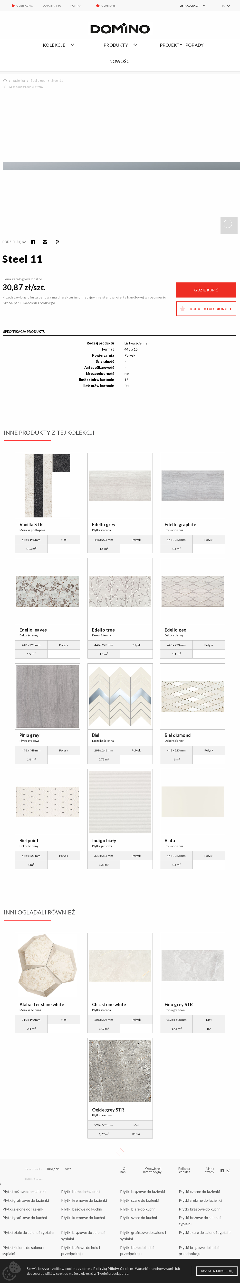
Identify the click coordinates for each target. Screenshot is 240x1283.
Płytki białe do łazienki (80, 1191)
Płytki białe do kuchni (138, 1209)
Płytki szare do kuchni (138, 1217)
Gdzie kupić (24, 5)
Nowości (120, 61)
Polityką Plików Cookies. (113, 1268)
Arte (68, 1169)
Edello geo (38, 80)
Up (120, 1152)
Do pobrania (52, 5)
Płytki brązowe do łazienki (142, 1191)
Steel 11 (57, 80)
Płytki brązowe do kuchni (200, 1209)
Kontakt (76, 5)
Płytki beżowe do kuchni (81, 1209)
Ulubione (108, 5)
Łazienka (18, 80)
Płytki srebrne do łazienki (200, 1200)
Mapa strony (209, 1170)
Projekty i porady (181, 45)
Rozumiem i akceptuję (217, 1271)
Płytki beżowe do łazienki (24, 1191)
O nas (122, 1170)
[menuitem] (189, 5)
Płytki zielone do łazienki (23, 1209)
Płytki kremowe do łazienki (84, 1200)
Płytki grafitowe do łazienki (25, 1200)
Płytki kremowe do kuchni (83, 1217)
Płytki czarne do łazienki (199, 1191)
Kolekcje (54, 45)
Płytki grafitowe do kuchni (24, 1217)
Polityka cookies (184, 1170)
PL (223, 5)
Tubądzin (52, 1169)
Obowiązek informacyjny (152, 1170)
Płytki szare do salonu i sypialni (204, 1232)
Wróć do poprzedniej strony (26, 86)
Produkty (116, 45)
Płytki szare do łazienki (139, 1200)
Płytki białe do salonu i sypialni (28, 1232)
